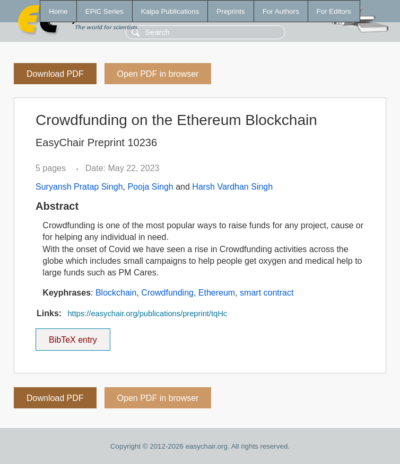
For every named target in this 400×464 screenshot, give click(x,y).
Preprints (230, 11)
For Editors (334, 11)
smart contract (266, 292)
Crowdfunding (167, 292)
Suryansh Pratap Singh (79, 186)
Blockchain (115, 292)
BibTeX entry (73, 336)
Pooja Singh (150, 186)
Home (58, 11)
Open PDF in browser (158, 73)
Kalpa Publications (170, 11)
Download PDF (55, 73)
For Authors (281, 11)
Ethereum (216, 292)
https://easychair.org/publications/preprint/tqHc (147, 313)
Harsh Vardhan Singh (232, 186)
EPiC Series (104, 11)
